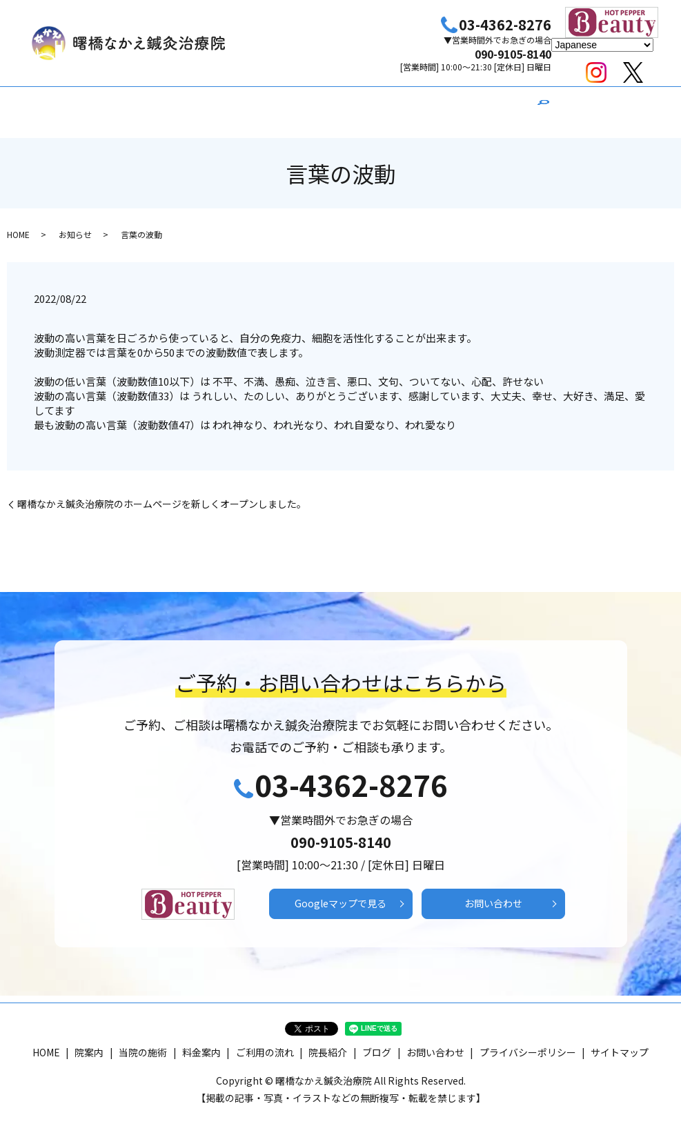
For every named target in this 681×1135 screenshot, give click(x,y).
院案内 (199, 105)
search (543, 106)
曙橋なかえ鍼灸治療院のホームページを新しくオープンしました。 (161, 490)
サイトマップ (620, 1042)
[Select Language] (602, 45)
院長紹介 (455, 105)
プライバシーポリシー (528, 1042)
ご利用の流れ (388, 105)
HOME (152, 105)
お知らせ (75, 220)
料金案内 (320, 105)
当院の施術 (257, 105)
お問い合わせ (493, 893)
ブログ (508, 105)
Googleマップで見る (341, 893)
